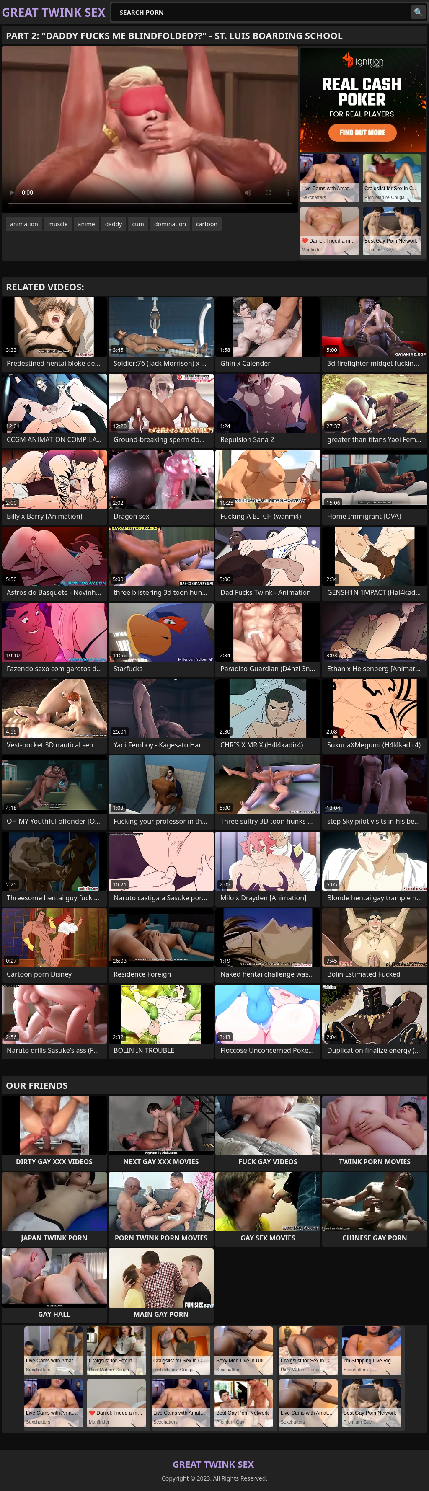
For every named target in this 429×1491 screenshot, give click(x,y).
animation (24, 224)
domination (170, 224)
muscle (58, 224)
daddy (113, 224)
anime (86, 224)
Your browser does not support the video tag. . (150, 129)
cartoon (206, 224)
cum (138, 224)
